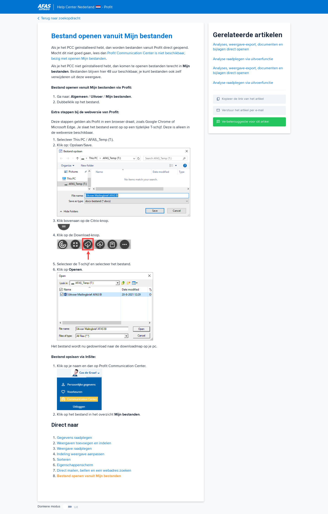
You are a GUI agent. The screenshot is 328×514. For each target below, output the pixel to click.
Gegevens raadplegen (74, 437)
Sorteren (64, 459)
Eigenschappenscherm (75, 465)
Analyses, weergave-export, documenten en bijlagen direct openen (248, 46)
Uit (76, 507)
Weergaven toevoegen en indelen (84, 443)
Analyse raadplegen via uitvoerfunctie (243, 59)
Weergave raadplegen (74, 448)
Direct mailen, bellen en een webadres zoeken (94, 470)
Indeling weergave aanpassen (80, 454)
